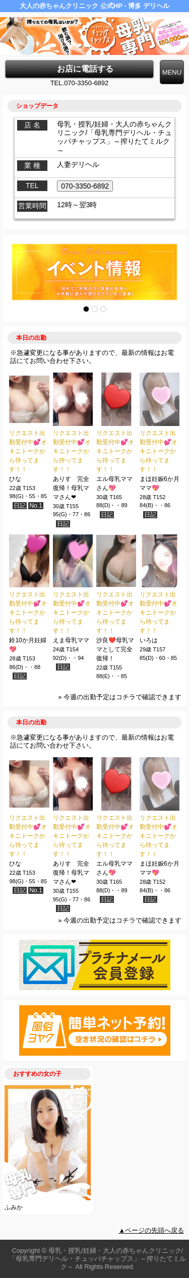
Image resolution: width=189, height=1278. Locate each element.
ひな (15, 478)
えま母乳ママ (71, 640)
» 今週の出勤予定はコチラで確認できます (119, 697)
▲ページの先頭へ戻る (151, 1230)
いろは (149, 640)
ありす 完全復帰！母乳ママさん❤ (71, 488)
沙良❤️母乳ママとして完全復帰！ (115, 649)
